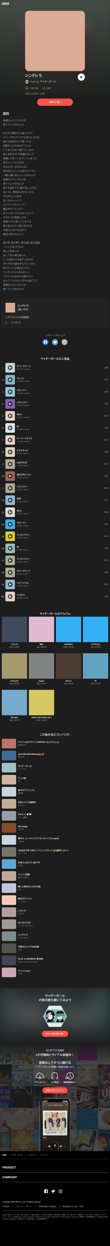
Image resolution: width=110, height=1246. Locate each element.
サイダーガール (48, 81)
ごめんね (14, 644)
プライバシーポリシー (24, 1207)
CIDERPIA (68, 644)
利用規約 (6, 1207)
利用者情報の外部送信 (47, 1207)
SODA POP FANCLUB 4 (41, 717)
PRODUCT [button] (9, 1167)
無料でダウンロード (55, 1090)
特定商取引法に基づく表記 (73, 1207)
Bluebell (14, 717)
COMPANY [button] (9, 1177)
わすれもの (95, 644)
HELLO (68, 681)
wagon (41, 681)
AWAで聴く (55, 102)
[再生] (81, 77)
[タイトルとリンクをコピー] (65, 342)
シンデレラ (23, 306)
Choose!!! (14, 681)
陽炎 (41, 644)
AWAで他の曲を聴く (55, 1034)
